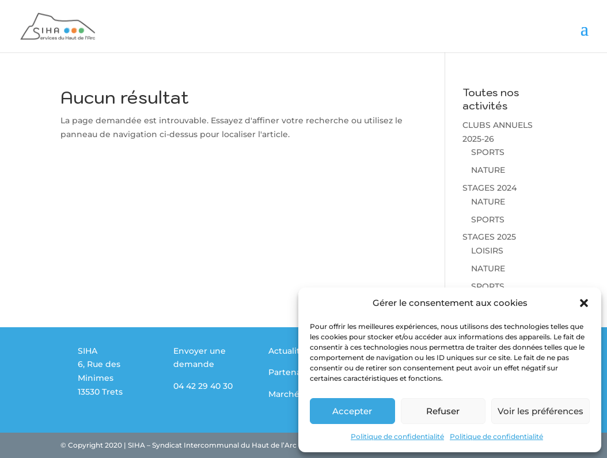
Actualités (288, 351)
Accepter (352, 411)
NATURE (488, 170)
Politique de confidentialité (397, 436)
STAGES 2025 (489, 237)
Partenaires (292, 372)
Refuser (443, 411)
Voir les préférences (540, 411)
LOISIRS (487, 250)
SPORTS (487, 152)
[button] (584, 303)
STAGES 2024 (489, 188)
